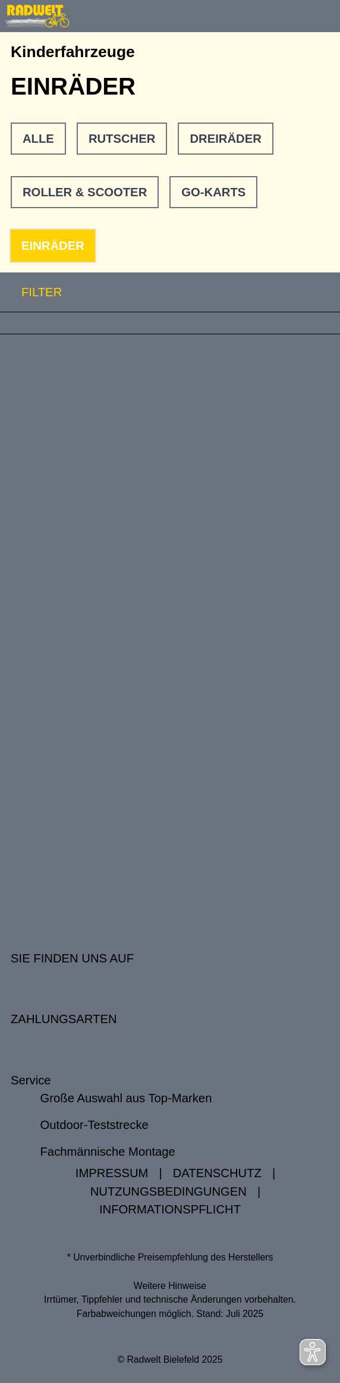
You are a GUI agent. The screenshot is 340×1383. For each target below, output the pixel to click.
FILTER (31, 292)
